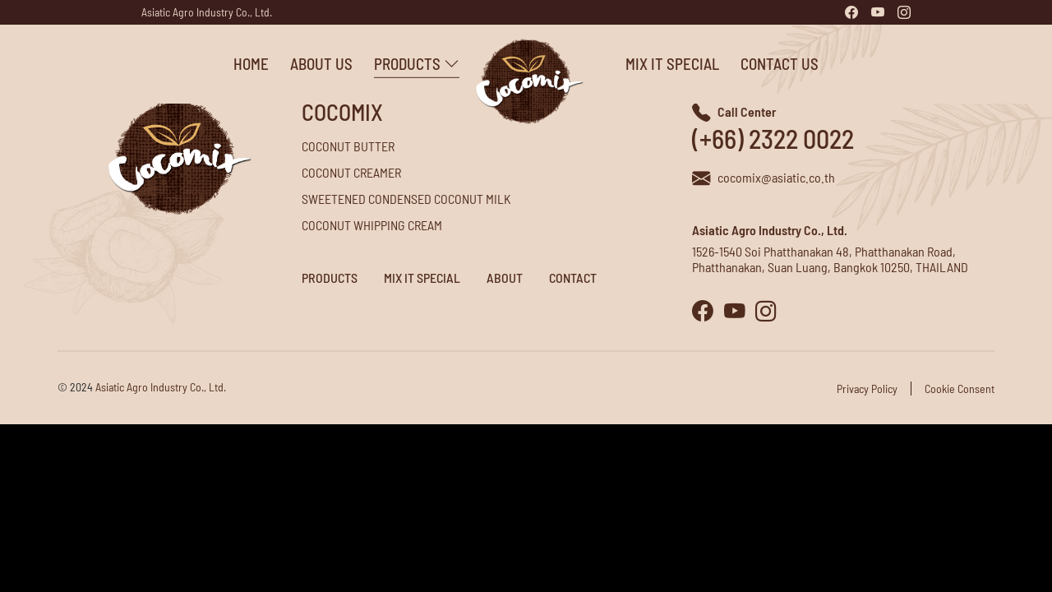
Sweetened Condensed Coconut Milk (406, 198)
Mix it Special (639, 63)
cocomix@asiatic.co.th (776, 177)
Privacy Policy (867, 388)
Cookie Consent (959, 388)
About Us (288, 63)
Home (218, 63)
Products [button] (384, 63)
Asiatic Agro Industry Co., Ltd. (206, 12)
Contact (573, 277)
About (505, 277)
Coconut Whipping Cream (372, 225)
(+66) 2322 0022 (773, 138)
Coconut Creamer (351, 172)
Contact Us (747, 63)
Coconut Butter (348, 146)
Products (330, 277)
